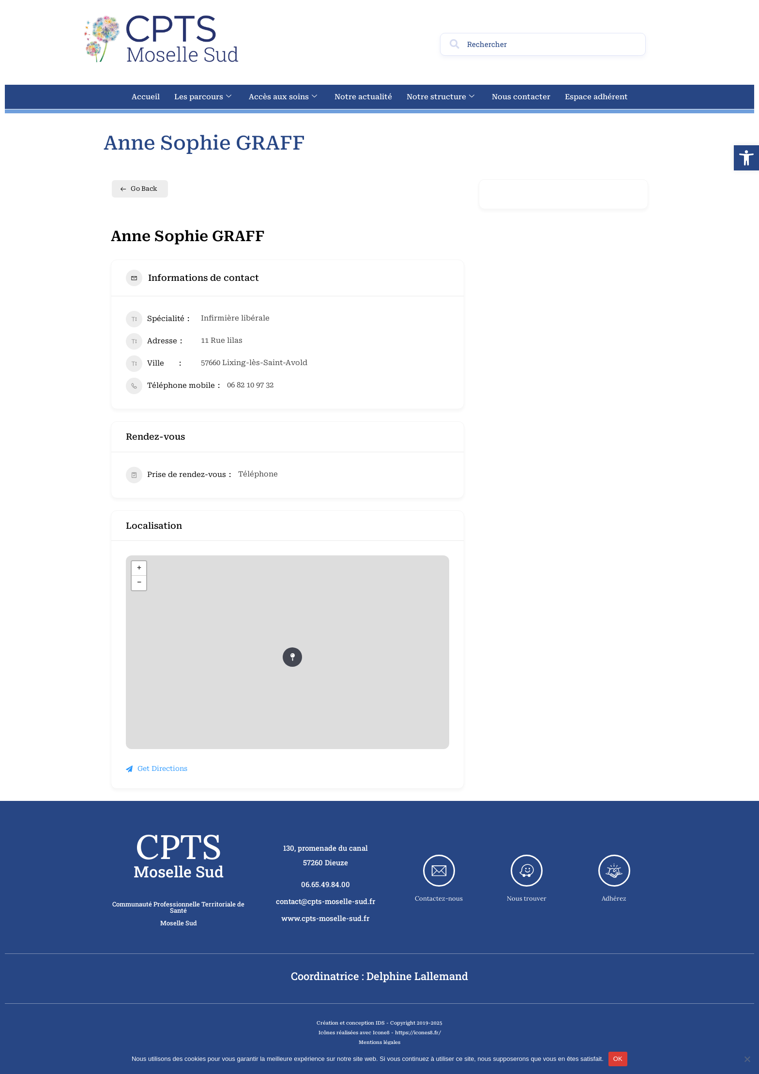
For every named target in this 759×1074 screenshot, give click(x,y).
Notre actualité (363, 96)
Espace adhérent (596, 96)
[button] (746, 157)
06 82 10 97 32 (250, 385)
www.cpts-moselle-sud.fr (325, 918)
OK (617, 1058)
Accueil (146, 96)
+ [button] (139, 568)
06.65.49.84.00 (325, 884)
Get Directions (156, 768)
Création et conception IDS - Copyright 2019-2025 (379, 1023)
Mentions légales (379, 1042)
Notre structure (440, 96)
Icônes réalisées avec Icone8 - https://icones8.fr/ (380, 1032)
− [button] (139, 583)
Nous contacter (521, 96)
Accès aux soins (283, 96)
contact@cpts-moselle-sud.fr (325, 901)
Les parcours (202, 96)
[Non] (747, 1059)
